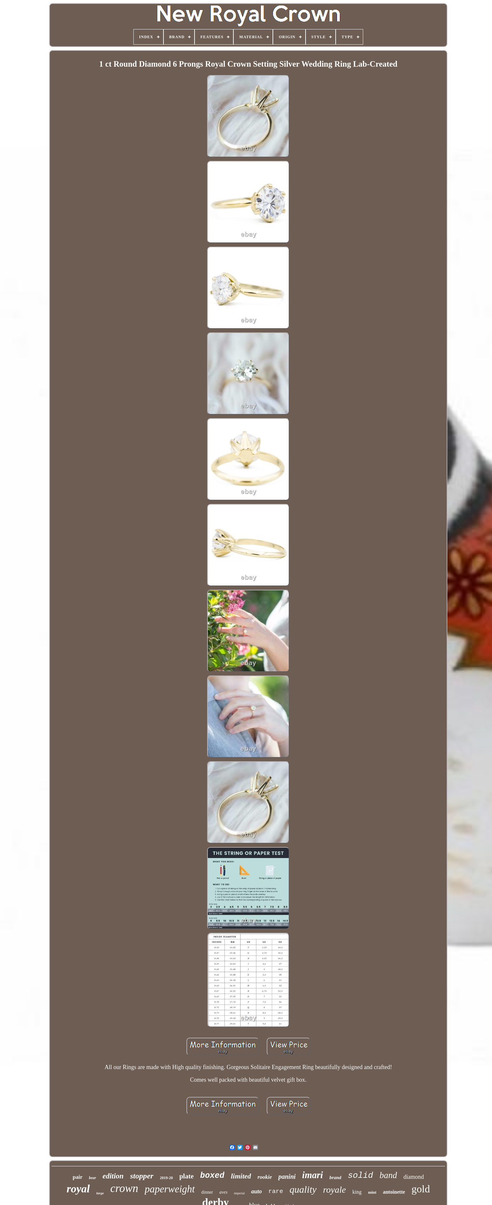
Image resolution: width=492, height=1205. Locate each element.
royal (78, 1189)
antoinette (394, 1192)
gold (420, 1189)
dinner (207, 1192)
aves (223, 1192)
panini (287, 1176)
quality (303, 1189)
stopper (141, 1176)
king (356, 1192)
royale (334, 1190)
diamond (414, 1177)
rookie (265, 1177)
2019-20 (166, 1178)
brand (335, 1177)
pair (78, 1177)
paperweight (170, 1189)
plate (186, 1176)
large (100, 1193)
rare (275, 1191)
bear (92, 1178)
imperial (239, 1193)
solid (360, 1175)
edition (113, 1176)
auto (256, 1191)
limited (241, 1176)
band (388, 1175)
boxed (212, 1175)
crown (124, 1188)
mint (372, 1192)
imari (312, 1175)
